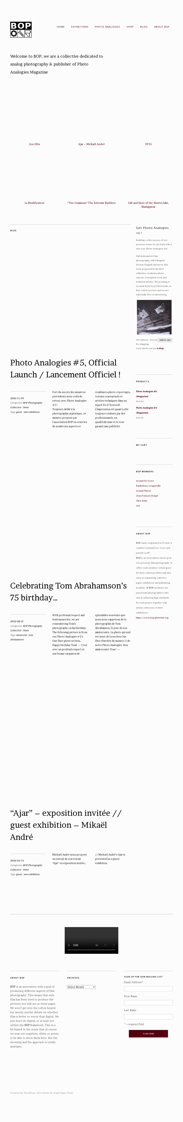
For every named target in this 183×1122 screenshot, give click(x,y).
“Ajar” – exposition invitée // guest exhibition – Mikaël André (66, 825)
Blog (144, 26)
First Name (130, 996)
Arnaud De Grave (145, 480)
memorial (21, 635)
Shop (130, 26)
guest (19, 412)
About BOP (162, 26)
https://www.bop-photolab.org (152, 617)
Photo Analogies (107, 26)
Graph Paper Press (63, 1093)
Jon (138, 505)
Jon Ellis (34, 144)
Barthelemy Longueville (148, 485)
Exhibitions (79, 26)
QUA (39, 1093)
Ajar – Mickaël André (91, 144)
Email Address (133, 982)
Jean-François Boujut (147, 495)
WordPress (29, 1093)
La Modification (34, 203)
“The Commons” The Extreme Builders (91, 203)
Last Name (130, 1010)
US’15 (148, 144)
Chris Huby (141, 500)
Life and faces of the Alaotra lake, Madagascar (148, 204)
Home (61, 26)
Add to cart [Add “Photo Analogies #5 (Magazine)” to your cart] (164, 340)
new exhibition (31, 412)
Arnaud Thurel (143, 490)
